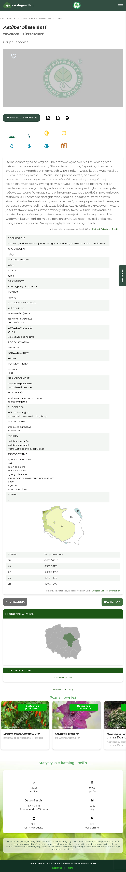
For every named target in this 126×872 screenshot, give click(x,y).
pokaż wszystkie (63, 677)
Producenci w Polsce (19, 613)
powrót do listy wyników (21, 118)
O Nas (70, 868)
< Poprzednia (15, 601)
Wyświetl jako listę (63, 689)
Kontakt (57, 868)
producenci (122, 276)
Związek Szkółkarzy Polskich (106, 229)
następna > (112, 601)
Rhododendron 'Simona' (34, 809)
